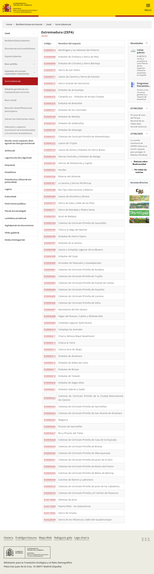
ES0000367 (50, 183)
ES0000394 (50, 223)
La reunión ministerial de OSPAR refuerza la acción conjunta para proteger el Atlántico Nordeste (138, 147)
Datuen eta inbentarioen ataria (19, 118)
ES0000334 (50, 156)
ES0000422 (50, 397)
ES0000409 (50, 322)
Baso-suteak (11, 100)
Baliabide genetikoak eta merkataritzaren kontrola (17, 91)
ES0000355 (50, 169)
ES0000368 (50, 189)
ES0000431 (50, 459)
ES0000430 (50, 453)
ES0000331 (50, 136)
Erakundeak (10, 196)
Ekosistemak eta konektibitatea (20, 48)
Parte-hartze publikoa (15, 203)
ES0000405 (50, 296)
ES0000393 (50, 216)
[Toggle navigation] (147, 8)
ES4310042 (50, 512)
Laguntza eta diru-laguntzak (18, 157)
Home (9, 24)
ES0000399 (50, 256)
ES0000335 (50, 163)
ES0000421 (50, 389)
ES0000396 (50, 236)
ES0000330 (50, 129)
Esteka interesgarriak (15, 239)
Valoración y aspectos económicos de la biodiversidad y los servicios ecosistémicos (20, 130)
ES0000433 (50, 473)
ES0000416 (50, 362)
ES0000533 (50, 486)
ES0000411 (50, 336)
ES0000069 (50, 63)
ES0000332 (50, 143)
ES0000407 (50, 309)
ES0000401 (50, 269)
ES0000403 (50, 282)
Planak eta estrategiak (15, 210)
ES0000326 (50, 103)
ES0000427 (50, 433)
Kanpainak (10, 165)
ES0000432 (50, 466)
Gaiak (48, 24)
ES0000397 (50, 242)
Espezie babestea (13, 56)
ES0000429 (50, 446)
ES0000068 (50, 56)
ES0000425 (50, 419)
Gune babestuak (63, 24)
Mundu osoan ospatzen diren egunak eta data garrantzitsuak (20, 142)
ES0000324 (50, 90)
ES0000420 (50, 382)
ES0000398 (50, 249)
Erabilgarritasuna (26, 537)
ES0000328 (50, 116)
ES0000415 (50, 356)
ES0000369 (50, 196)
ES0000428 (50, 439)
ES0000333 (50, 149)
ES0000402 (50, 276)
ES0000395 (50, 229)
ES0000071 (50, 76)
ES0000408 (50, 316)
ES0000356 (50, 176)
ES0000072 (50, 83)
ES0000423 (50, 406)
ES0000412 (50, 342)
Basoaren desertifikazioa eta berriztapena (18, 109)
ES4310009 (50, 506)
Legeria (8, 189)
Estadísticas (10, 172)
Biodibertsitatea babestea (17, 40)
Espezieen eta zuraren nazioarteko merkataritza (17, 72)
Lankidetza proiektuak (15, 218)
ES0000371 (50, 209)
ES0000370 (50, 203)
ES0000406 (50, 302)
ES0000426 (50, 426)
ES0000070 (50, 70)
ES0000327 (50, 109)
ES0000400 (50, 262)
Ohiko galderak (12, 232)
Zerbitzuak (10, 150)
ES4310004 (50, 499)
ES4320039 (50, 519)
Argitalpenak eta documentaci (19, 225)
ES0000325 (50, 96)
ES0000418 (50, 376)
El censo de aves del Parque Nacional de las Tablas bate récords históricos (138, 121)
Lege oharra (81, 537)
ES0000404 (50, 289)
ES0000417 (50, 369)
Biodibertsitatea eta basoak (29, 24)
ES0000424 (50, 413)
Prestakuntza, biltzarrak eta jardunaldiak (18, 180)
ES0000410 (50, 329)
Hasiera (8, 537)
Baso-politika (11, 63)
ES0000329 (50, 123)
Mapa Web (45, 537)
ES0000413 (50, 349)
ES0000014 (50, 50)
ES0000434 (50, 479)
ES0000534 (50, 493)
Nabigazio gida (63, 537)
